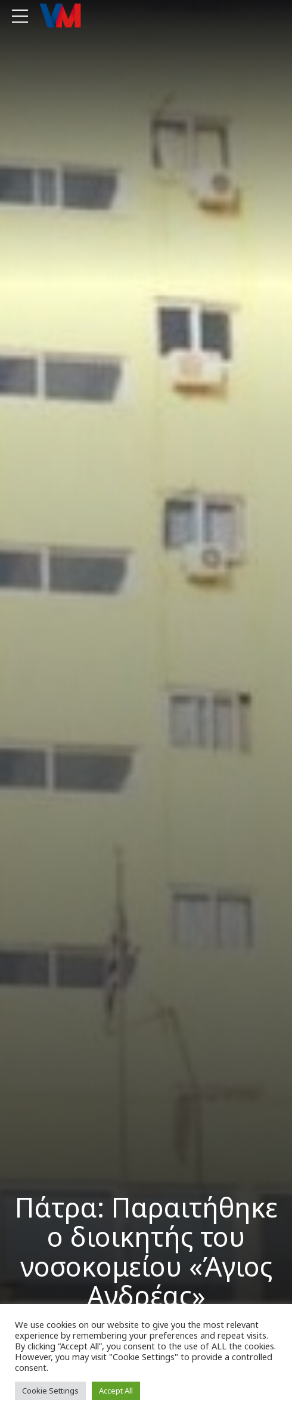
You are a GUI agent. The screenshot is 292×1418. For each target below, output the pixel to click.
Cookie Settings (50, 1390)
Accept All (116, 1390)
